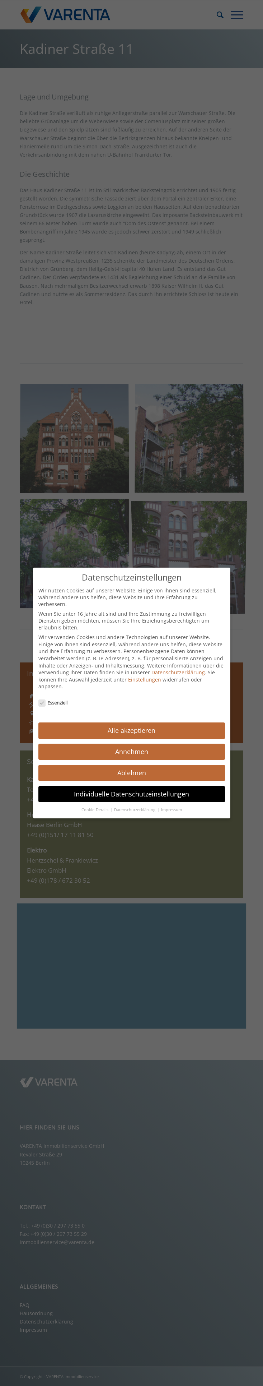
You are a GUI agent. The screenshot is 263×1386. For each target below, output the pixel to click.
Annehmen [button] (131, 751)
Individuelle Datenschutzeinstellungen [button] (131, 794)
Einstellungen (144, 679)
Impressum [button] (171, 809)
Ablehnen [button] (131, 772)
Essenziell (53, 702)
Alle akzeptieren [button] (131, 730)
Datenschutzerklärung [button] (135, 809)
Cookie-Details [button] (95, 809)
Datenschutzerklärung (178, 672)
